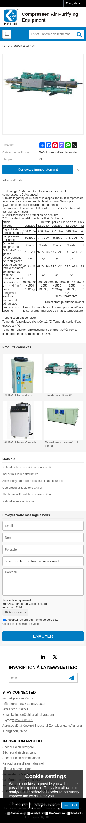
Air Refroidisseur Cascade (20, 442)
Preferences (55, 813)
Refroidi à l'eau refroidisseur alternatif (27, 467)
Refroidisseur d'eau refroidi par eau (61, 444)
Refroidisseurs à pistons (18, 501)
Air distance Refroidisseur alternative (26, 494)
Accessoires (15, 612)
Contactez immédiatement (38, 169)
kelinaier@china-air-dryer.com (32, 714)
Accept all (70, 805)
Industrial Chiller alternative (20, 474)
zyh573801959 (22, 720)
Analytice (35, 813)
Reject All (21, 805)
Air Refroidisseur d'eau (18, 395)
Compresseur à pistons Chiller (22, 487)
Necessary (16, 813)
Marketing (75, 813)
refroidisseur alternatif (58, 395)
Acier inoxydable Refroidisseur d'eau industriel (32, 481)
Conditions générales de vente (20, 623)
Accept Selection (45, 805)
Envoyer (43, 636)
